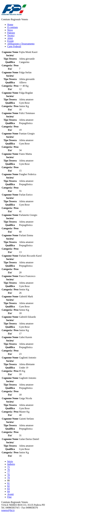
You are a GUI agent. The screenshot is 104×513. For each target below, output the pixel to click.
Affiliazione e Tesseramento (21, 43)
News (10, 30)
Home (10, 24)
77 (8, 472)
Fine (9, 497)
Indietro (11, 464)
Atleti (10, 38)
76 (8, 469)
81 (8, 483)
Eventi (10, 41)
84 (8, 491)
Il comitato (12, 27)
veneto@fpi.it (8, 510)
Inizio (10, 461)
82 (8, 486)
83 (8, 488)
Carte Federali (14, 46)
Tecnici (10, 35)
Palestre (11, 32)
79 (8, 478)
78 (8, 475)
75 (8, 467)
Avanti (10, 494)
